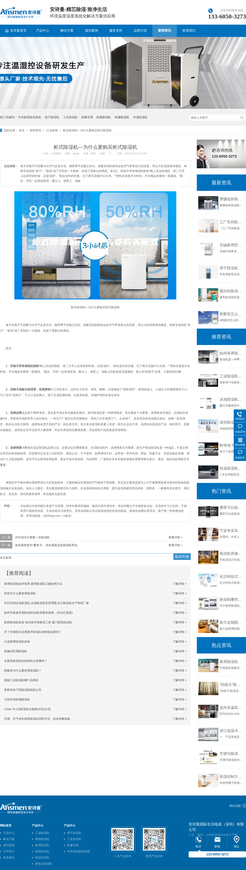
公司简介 (9, 851)
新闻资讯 (164, 30)
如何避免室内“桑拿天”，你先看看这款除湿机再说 (46, 545)
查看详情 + (175, 537)
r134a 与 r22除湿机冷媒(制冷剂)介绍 (27, 709)
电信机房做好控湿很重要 (232, 553)
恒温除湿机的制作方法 (232, 468)
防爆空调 (87, 117)
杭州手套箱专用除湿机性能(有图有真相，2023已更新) (38, 612)
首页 (22, 130)
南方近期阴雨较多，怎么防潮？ (232, 622)
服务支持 (115, 30)
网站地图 (235, 805)
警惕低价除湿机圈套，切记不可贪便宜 (232, 199)
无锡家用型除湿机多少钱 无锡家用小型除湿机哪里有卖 (232, 245)
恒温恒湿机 (42, 857)
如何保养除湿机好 (232, 353)
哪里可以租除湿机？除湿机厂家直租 (232, 507)
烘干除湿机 (52, 117)
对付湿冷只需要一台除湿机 (32, 537)
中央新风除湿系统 (29, 117)
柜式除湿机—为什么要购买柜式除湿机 (87, 130)
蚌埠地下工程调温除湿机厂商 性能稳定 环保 (232, 445)
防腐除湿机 (104, 117)
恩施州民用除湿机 (15, 651)
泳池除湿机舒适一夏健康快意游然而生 (232, 399)
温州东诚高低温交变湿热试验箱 (232, 708)
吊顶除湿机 (140, 117)
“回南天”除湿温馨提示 (232, 685)
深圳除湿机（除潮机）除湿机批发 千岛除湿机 (232, 422)
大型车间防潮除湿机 (17, 699)
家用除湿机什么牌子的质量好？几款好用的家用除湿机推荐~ (232, 662)
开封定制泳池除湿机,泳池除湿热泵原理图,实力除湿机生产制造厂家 (46, 603)
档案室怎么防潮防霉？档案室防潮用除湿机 (232, 314)
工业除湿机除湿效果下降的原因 (232, 376)
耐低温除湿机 (43, 863)
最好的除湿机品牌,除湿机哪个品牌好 (232, 291)
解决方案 (67, 30)
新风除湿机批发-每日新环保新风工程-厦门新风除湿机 (38, 622)
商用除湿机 (42, 839)
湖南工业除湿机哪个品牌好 (21, 680)
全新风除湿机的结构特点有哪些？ (25, 661)
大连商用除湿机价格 (17, 641)
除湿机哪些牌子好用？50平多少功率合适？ (232, 599)
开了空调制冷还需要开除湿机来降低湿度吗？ (32, 632)
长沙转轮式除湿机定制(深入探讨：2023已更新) (232, 576)
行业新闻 (52, 130)
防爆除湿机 (122, 117)
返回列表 (182, 557)
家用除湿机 (42, 845)
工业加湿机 (70, 117)
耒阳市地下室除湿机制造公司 (22, 689)
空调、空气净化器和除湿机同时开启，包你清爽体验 (37, 718)
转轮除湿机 (42, 851)
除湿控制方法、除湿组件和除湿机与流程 (232, 777)
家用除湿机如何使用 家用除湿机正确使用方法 (33, 583)
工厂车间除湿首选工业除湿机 (232, 222)
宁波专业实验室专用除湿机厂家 (232, 530)
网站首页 (5, 825)
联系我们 (189, 30)
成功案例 (91, 30)
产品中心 (42, 30)
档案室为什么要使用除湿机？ (22, 670)
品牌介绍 (140, 30)
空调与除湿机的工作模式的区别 (232, 754)
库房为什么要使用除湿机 (20, 593)
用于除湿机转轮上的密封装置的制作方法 (232, 268)
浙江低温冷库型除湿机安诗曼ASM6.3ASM (232, 731)
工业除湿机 (42, 832)
